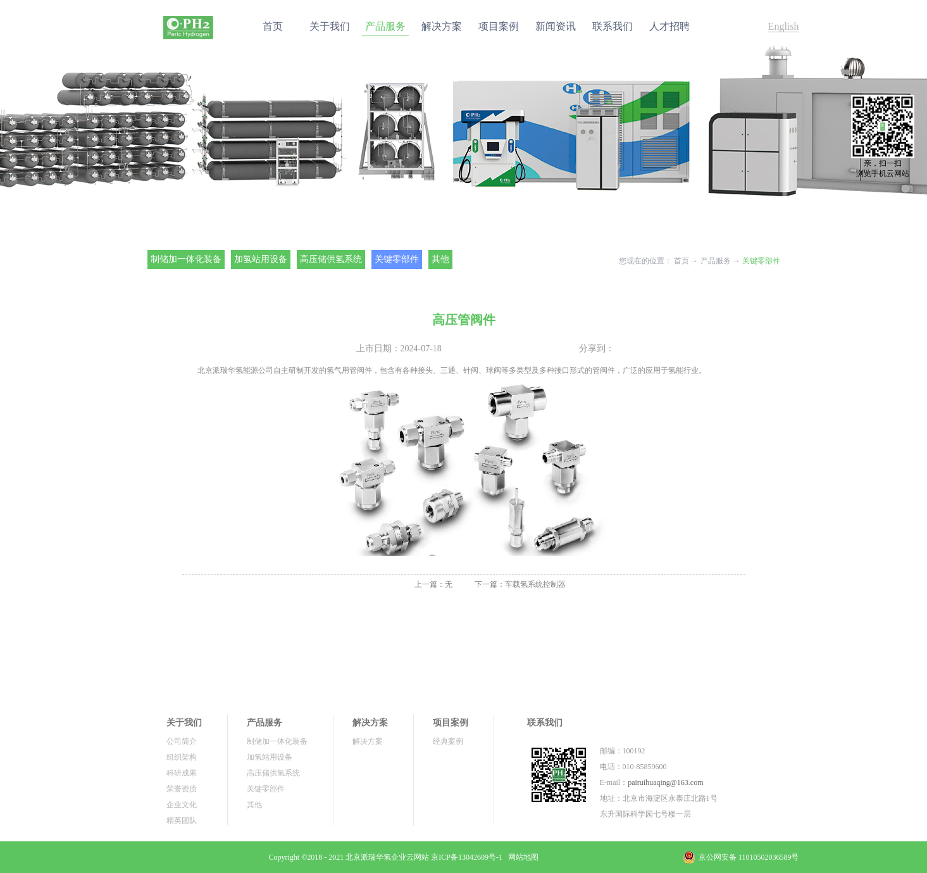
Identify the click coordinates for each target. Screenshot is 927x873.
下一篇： (520, 584)
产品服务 (715, 260)
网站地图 (521, 857)
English (783, 26)
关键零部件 (761, 260)
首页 (273, 26)
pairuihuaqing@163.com (665, 782)
